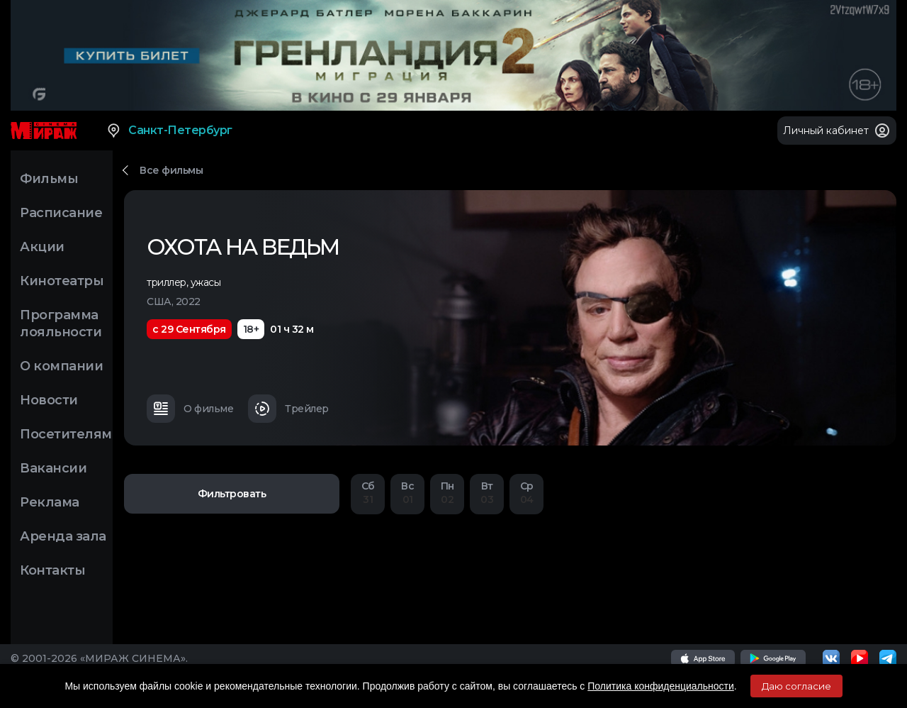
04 (526, 493)
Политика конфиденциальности (660, 686)
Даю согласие (796, 686)
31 (367, 493)
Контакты (52, 570)
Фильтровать (232, 493)
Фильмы (49, 179)
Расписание (61, 213)
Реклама (49, 502)
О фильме (190, 408)
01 (407, 493)
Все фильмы (171, 170)
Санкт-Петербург (169, 130)
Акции (42, 247)
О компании (61, 366)
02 (447, 493)
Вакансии (53, 468)
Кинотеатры (61, 281)
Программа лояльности (60, 323)
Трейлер (288, 408)
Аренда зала (63, 536)
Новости (49, 400)
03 (486, 493)
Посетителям (66, 434)
